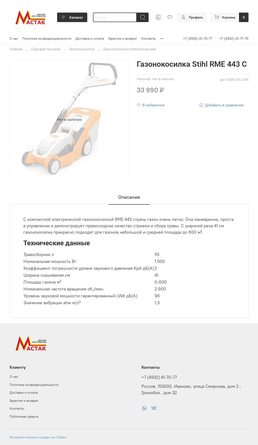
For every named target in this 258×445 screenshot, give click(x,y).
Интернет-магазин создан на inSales (38, 437)
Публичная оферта (24, 416)
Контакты (148, 38)
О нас (14, 38)
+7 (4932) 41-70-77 (197, 38)
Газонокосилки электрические (129, 49)
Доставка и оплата (90, 38)
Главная (16, 49)
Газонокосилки (82, 49)
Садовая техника (45, 49)
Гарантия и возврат (122, 38)
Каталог (72, 17)
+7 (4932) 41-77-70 (233, 38)
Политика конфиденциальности (46, 38)
